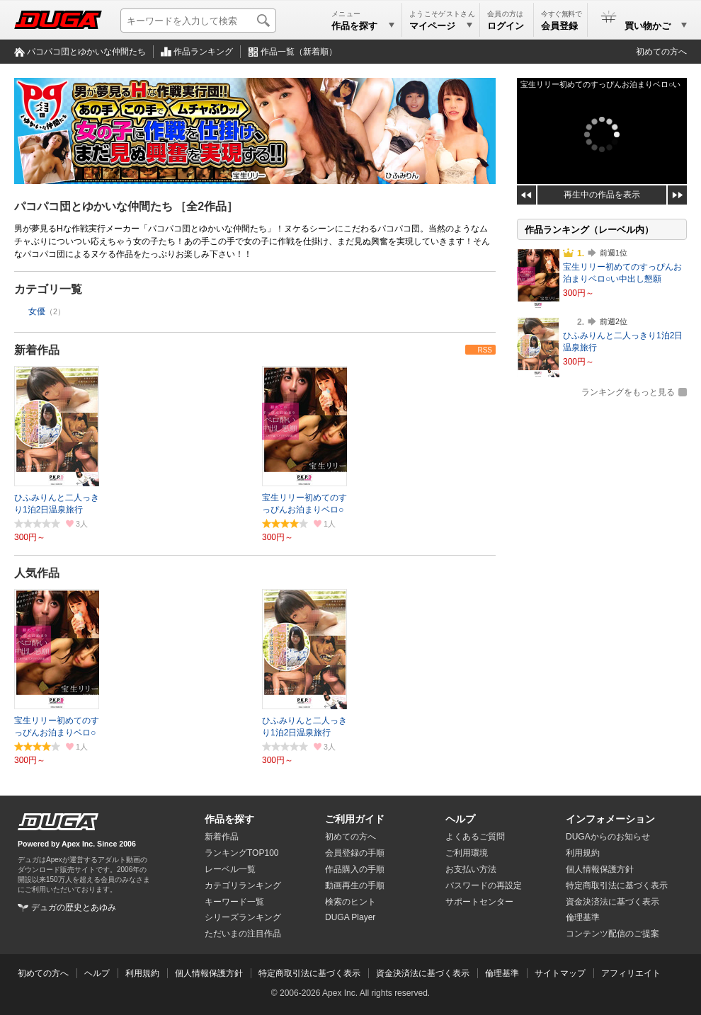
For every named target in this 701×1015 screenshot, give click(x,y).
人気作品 (36, 573)
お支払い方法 (470, 869)
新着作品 (36, 350)
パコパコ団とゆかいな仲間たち (86, 52)
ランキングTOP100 (241, 853)
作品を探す (229, 819)
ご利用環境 (466, 853)
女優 (36, 311)
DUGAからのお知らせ (608, 837)
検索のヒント (350, 902)
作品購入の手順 (354, 869)
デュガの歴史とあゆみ (73, 907)
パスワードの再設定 (483, 885)
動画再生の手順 (354, 885)
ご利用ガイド (354, 819)
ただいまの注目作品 (243, 934)
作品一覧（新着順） (299, 52)
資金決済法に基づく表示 (422, 973)
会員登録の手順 (354, 853)
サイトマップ (560, 973)
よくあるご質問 (475, 837)
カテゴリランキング (243, 885)
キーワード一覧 (234, 902)
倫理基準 (583, 917)
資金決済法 (612, 902)
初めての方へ (661, 52)
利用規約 (583, 853)
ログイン (505, 26)
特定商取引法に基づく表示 (309, 973)
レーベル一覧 (230, 869)
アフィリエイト (631, 973)
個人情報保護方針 (600, 869)
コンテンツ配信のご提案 (612, 934)
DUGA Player (350, 917)
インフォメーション (610, 819)
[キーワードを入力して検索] (198, 20)
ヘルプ (460, 819)
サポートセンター (479, 902)
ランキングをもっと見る (628, 392)
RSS (484, 350)
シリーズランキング (243, 917)
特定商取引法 (617, 885)
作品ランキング (203, 52)
